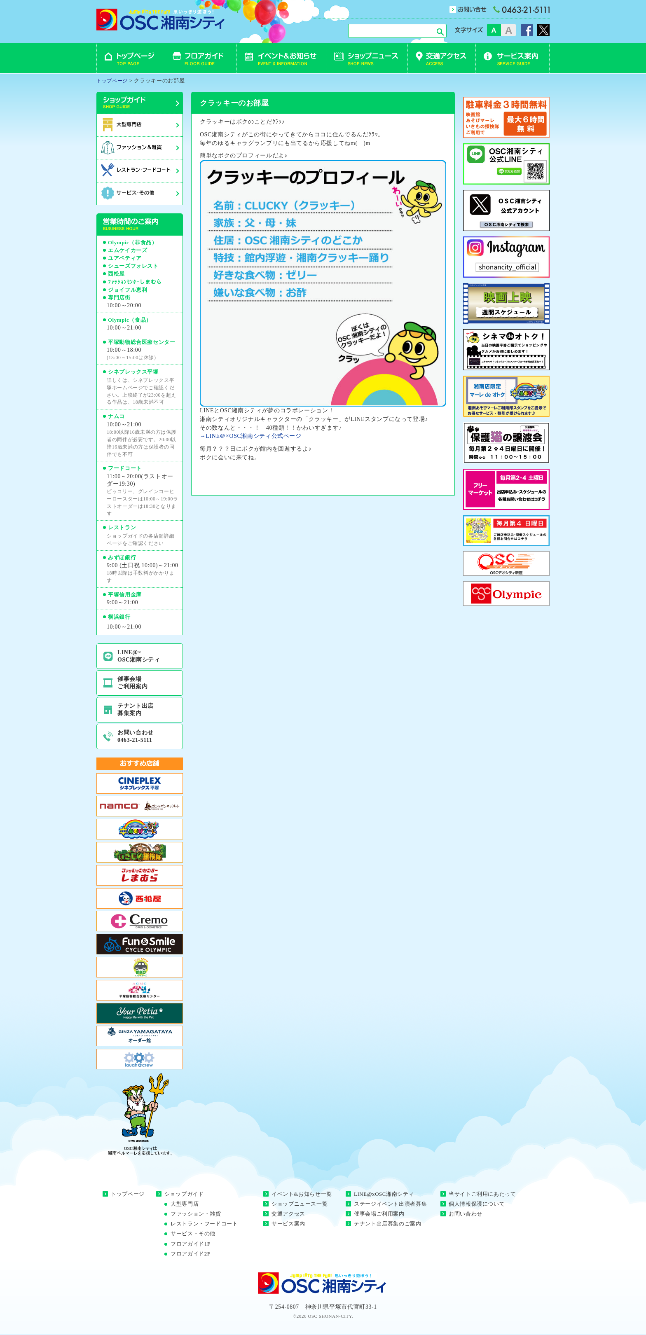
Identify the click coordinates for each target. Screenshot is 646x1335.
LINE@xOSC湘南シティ (384, 1194)
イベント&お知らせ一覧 (302, 1194)
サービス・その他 (193, 1234)
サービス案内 (288, 1224)
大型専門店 (185, 1204)
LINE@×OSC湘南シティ (138, 656)
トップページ (128, 1194)
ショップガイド (184, 1194)
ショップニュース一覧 (300, 1204)
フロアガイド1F (191, 1244)
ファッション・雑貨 (196, 1214)
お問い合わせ (465, 1214)
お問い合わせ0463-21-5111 (135, 736)
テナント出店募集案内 (135, 709)
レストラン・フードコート (204, 1224)
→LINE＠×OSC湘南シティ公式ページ (251, 436)
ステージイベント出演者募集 (390, 1204)
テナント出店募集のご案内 (387, 1224)
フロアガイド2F (191, 1254)
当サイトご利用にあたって (482, 1194)
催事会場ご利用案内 (132, 683)
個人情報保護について (477, 1204)
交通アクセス (288, 1214)
